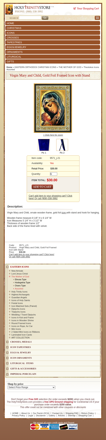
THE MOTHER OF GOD (70, 67)
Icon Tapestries (20, 347)
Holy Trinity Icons (19, 292)
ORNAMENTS (14, 52)
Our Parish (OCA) (41, 413)
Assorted (19, 288)
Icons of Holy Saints (20, 300)
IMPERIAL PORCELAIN (23, 374)
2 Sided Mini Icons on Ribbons (25, 332)
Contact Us (57, 413)
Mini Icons (16, 329)
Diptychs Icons (18, 309)
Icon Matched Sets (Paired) (24, 306)
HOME (10, 23)
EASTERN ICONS (19, 266)
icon (64, 212)
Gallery (52, 415)
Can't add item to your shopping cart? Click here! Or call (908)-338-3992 (50, 197)
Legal (30, 415)
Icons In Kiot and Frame (22, 317)
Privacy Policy (18, 415)
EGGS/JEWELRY (16, 47)
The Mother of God (20, 276)
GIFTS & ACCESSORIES (23, 368)
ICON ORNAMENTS (21, 358)
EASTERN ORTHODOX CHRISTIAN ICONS (35, 67)
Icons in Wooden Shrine (22, 320)
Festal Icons (17, 303)
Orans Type (20, 285)
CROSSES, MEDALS (21, 341)
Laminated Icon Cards (21, 335)
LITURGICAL (14, 56)
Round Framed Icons (21, 323)
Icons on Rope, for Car (22, 326)
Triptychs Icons (18, 312)
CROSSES (13, 37)
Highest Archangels (20, 294)
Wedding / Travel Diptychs (23, 314)
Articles (61, 415)
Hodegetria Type (22, 282)
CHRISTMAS (14, 28)
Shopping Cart (85, 415)
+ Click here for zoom (53, 135)
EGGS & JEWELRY (20, 352)
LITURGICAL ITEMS (21, 363)
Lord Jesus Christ (19, 274)
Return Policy (87, 413)
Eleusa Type (20, 279)
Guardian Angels (19, 297)
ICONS (10, 32)
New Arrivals (17, 271)
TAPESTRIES (14, 42)
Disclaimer (41, 415)
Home (9, 67)
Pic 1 (44, 153)
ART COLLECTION (20, 337)
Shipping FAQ (71, 413)
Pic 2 (62, 153)
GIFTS (10, 61)
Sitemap (71, 415)
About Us (25, 413)
